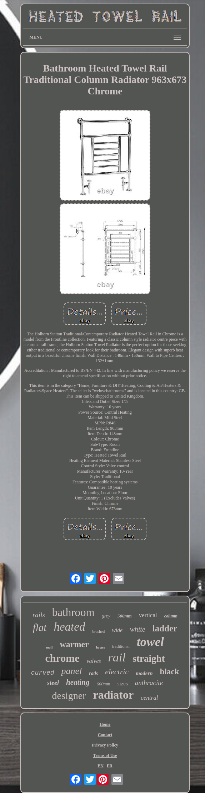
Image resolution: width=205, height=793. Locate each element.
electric (117, 671)
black (169, 671)
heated (69, 626)
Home (105, 724)
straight (149, 658)
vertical (148, 615)
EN (101, 765)
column (171, 616)
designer (69, 695)
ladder (164, 628)
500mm (125, 616)
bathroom (73, 612)
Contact (105, 734)
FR (109, 765)
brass (100, 647)
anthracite (149, 682)
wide (117, 630)
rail (116, 657)
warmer (74, 644)
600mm (103, 683)
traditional (121, 646)
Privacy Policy (105, 745)
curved (42, 672)
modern (144, 673)
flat (40, 627)
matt (49, 647)
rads (93, 673)
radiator (113, 694)
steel (53, 682)
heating (77, 682)
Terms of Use (105, 755)
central (149, 697)
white (137, 629)
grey (106, 616)
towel (150, 642)
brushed (98, 631)
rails (38, 615)
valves (93, 661)
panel (71, 671)
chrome (62, 658)
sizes (123, 683)
